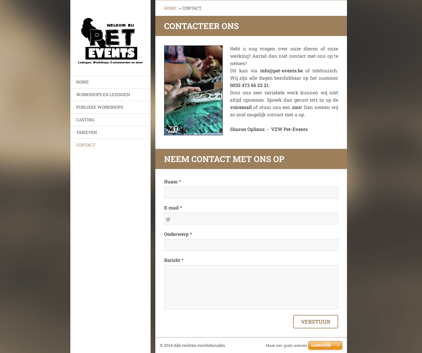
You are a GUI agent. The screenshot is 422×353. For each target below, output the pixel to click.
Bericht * (173, 260)
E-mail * (173, 207)
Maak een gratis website (286, 345)
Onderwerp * (178, 234)
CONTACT (86, 145)
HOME (82, 82)
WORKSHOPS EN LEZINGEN (103, 94)
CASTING (85, 119)
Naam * (172, 181)
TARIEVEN (86, 132)
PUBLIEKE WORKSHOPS (99, 107)
